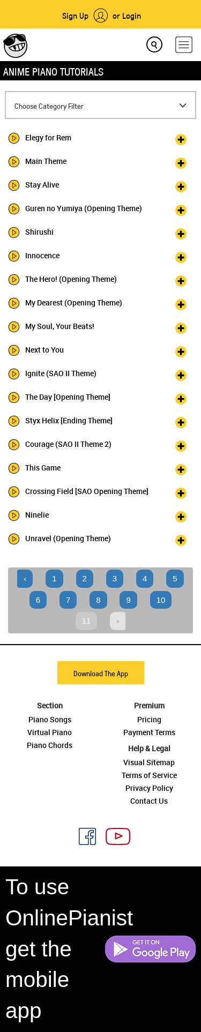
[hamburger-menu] (183, 44)
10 (161, 599)
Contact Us (149, 801)
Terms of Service (149, 775)
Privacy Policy (149, 788)
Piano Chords (49, 745)
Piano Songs (49, 719)
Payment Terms (149, 732)
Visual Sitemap (149, 762)
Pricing (149, 719)
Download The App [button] (100, 673)
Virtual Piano (49, 732)
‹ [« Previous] (25, 578)
